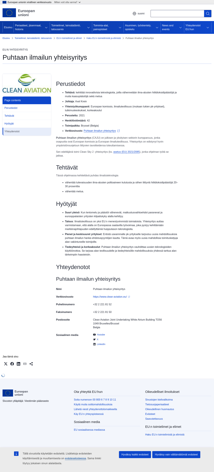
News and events (167, 27)
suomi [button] (138, 13)
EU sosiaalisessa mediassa (89, 429)
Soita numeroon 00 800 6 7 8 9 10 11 (95, 399)
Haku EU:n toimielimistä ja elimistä (104, 38)
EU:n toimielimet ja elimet (69, 38)
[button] (5, 363)
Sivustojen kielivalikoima (159, 399)
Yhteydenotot (11, 131)
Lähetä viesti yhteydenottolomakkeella (95, 409)
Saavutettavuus (154, 418)
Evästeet (150, 414)
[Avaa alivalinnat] (46, 27)
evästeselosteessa (75, 458)
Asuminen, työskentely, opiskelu (138, 27)
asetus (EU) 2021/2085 (126, 151)
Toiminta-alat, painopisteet (101, 27)
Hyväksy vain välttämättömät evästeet (176, 454)
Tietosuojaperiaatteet (157, 404)
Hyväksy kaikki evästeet (135, 454)
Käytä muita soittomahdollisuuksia (93, 404)
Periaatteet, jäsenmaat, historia (28, 27)
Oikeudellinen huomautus (159, 409)
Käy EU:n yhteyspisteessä (88, 414)
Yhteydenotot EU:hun (192, 27)
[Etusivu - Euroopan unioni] (19, 12)
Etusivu (8, 27)
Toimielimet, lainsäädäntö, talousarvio (66, 27)
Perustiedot (10, 108)
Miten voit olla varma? (67, 2)
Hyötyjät (9, 123)
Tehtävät (9, 115)
